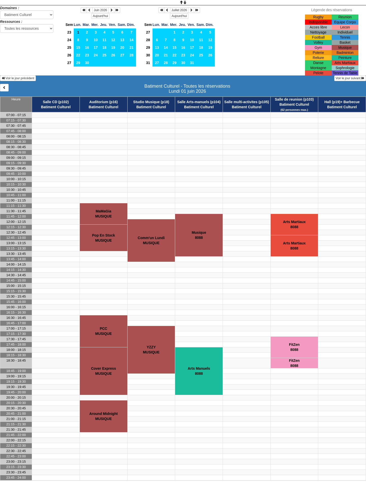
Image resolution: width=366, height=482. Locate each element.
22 (78, 55)
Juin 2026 (100, 10)
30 (87, 63)
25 (69, 47)
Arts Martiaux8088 (294, 224)
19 (113, 47)
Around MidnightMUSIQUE (103, 416)
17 (96, 47)
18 (104, 47)
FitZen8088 (294, 347)
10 (96, 40)
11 (104, 40)
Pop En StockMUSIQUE (103, 237)
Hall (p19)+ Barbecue (342, 102)
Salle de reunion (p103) (294, 99)
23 (69, 32)
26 (69, 55)
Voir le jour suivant (350, 78)
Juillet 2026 (179, 10)
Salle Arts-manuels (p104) (199, 102)
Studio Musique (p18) (151, 102)
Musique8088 (199, 235)
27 (122, 55)
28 (131, 55)
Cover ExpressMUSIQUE (103, 371)
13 (122, 40)
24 (69, 40)
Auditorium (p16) (103, 102)
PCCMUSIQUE (103, 331)
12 (113, 40)
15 (78, 47)
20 (122, 47)
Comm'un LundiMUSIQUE (151, 240)
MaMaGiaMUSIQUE (103, 213)
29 (78, 63)
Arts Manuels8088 (199, 371)
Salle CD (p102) (56, 102)
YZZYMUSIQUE (151, 349)
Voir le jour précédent (18, 78)
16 (87, 47)
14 (131, 40)
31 (148, 63)
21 (131, 47)
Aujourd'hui (100, 16)
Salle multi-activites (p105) (246, 102)
